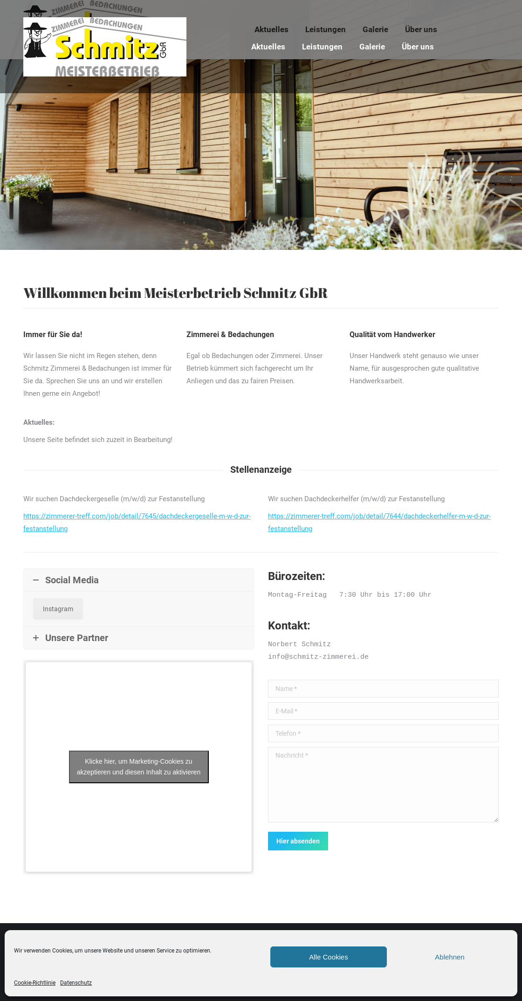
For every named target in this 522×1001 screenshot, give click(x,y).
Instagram (58, 609)
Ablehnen (449, 957)
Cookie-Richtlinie (34, 983)
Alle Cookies (328, 957)
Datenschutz (76, 983)
